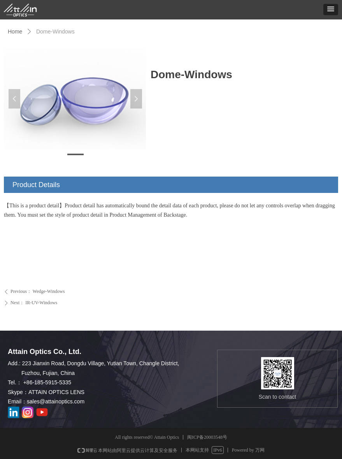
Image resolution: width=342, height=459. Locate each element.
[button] (330, 9)
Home (15, 31)
